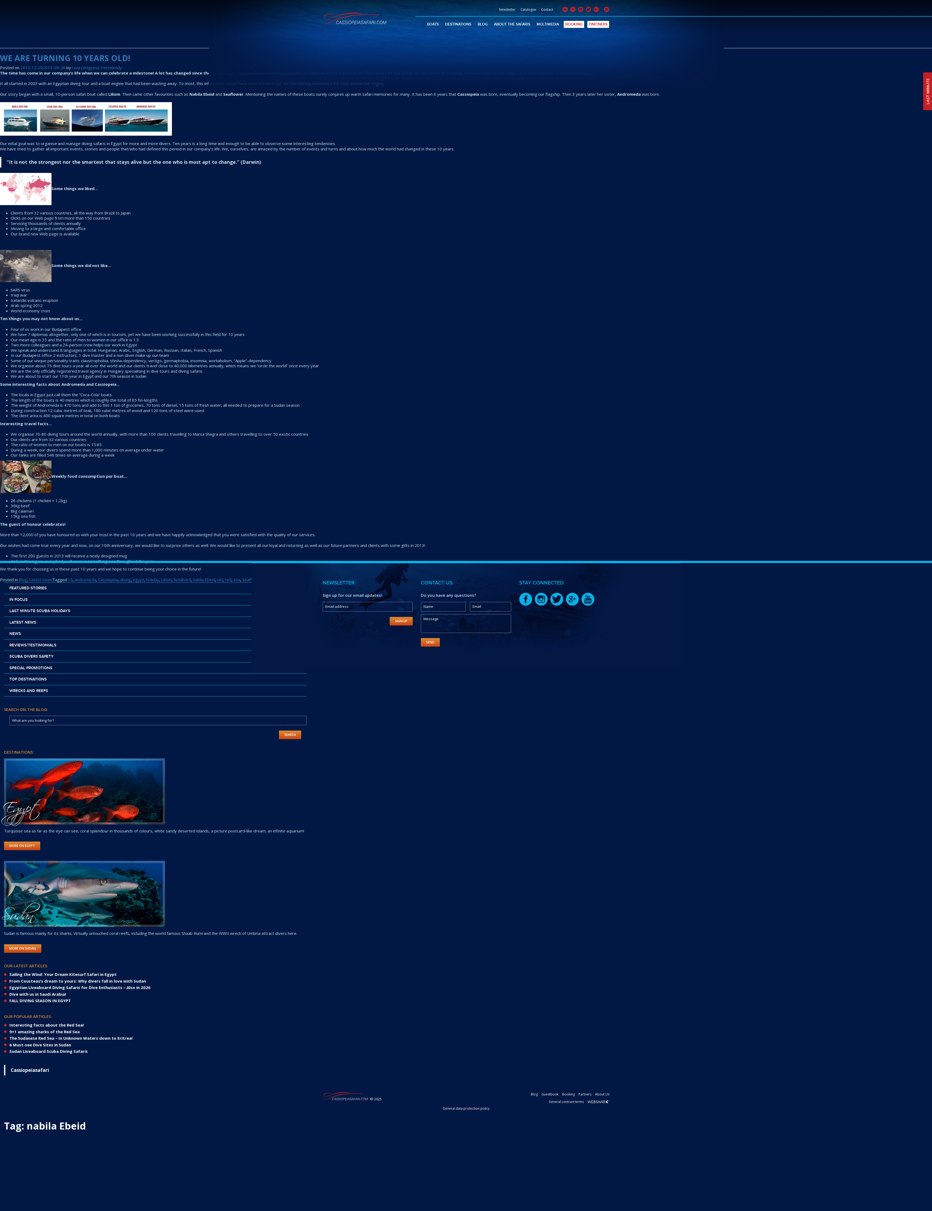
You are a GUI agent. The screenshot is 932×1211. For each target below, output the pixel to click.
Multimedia (548, 24)
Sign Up (401, 621)
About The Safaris (512, 24)
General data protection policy (466, 1108)
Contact (547, 9)
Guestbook (549, 1094)
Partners (598, 24)
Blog (483, 24)
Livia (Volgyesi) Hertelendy (97, 67)
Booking (574, 24)
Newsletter (507, 9)
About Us (602, 1094)
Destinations (458, 24)
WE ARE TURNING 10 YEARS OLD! (65, 58)
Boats (433, 24)
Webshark (598, 1102)
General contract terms (566, 1101)
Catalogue (528, 9)
